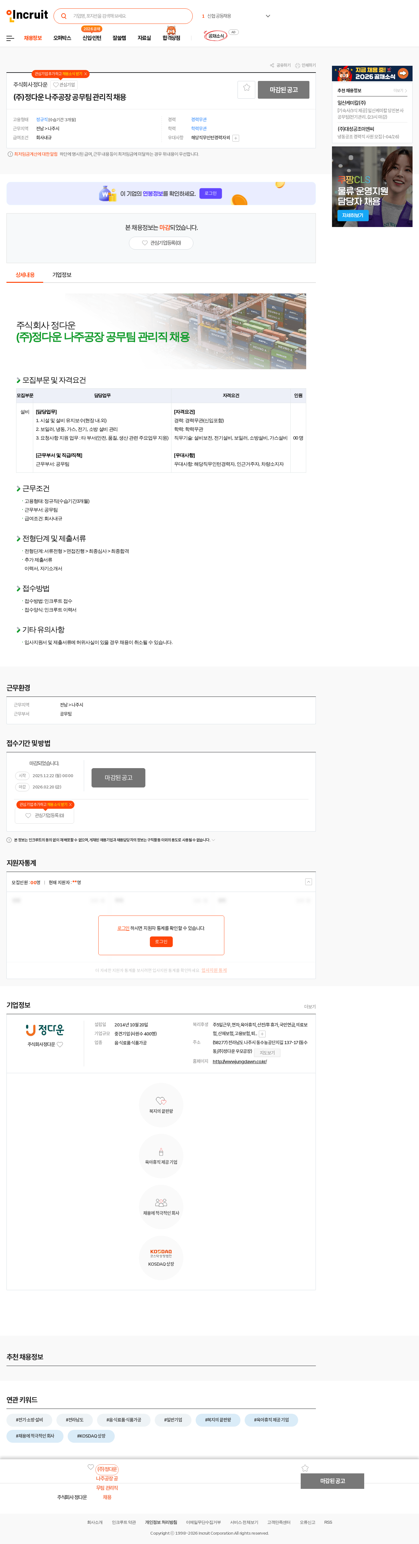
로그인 (123, 928)
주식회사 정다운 (30, 85)
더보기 (310, 1007)
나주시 (77, 705)
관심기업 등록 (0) (44, 815)
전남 (64, 705)
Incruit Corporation (216, 1533)
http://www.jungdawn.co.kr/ (240, 1061)
